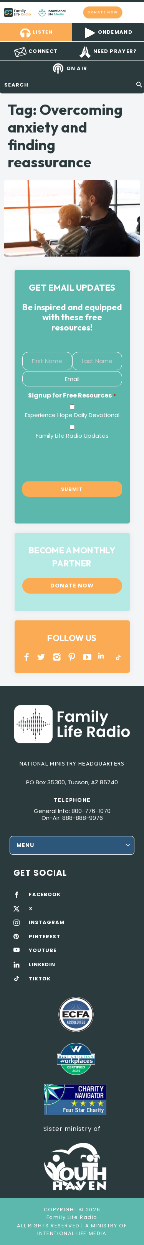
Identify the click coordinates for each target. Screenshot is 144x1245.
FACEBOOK (45, 895)
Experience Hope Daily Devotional (72, 415)
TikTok (117, 657)
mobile (133, 12)
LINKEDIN (102, 657)
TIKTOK (40, 979)
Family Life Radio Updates (72, 436)
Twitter (41, 657)
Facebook (26, 657)
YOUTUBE (87, 657)
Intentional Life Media (71, 1233)
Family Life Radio (73, 12)
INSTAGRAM (57, 657)
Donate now (102, 12)
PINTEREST (72, 657)
